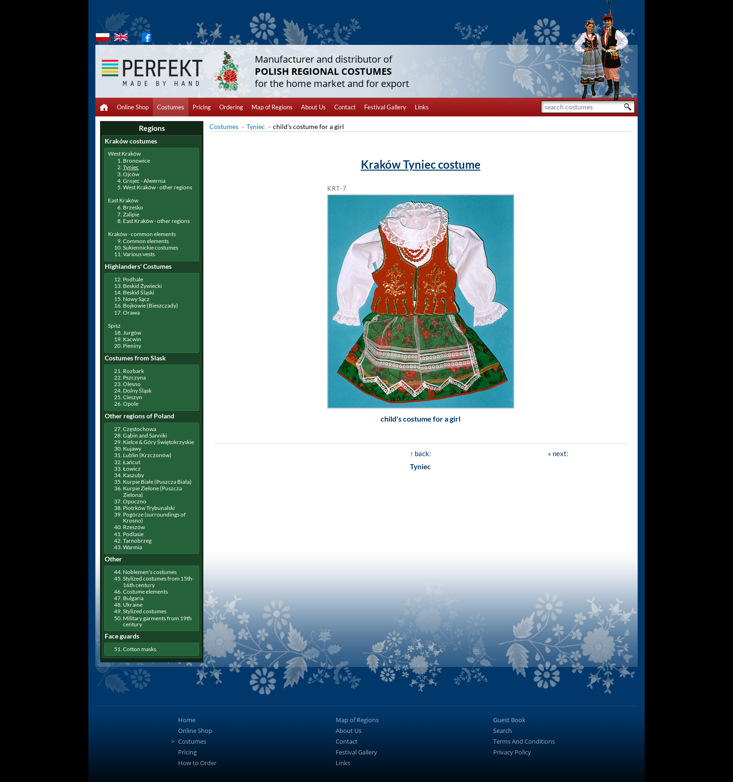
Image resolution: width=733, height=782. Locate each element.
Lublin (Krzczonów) (147, 455)
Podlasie (133, 534)
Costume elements (145, 591)
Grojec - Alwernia (144, 180)
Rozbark (133, 370)
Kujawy (132, 448)
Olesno (132, 383)
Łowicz (132, 468)
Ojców (131, 174)
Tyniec (255, 126)
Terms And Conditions (524, 741)
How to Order (197, 763)
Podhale (133, 279)
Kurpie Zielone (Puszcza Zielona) (152, 491)
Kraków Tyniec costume (421, 164)
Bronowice (136, 160)
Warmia (132, 547)
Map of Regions (272, 107)
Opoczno (134, 501)
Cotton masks (139, 649)
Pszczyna (134, 377)
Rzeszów (134, 527)
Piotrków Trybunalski (149, 507)
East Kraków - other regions (156, 220)
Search (502, 730)
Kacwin (132, 339)
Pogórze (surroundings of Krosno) (154, 517)
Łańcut (131, 462)
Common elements (146, 240)
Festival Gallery (385, 107)
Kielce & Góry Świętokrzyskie (158, 441)
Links (422, 107)
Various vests (139, 254)
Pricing (202, 107)
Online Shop (133, 107)
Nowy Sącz (136, 298)
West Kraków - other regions (157, 187)
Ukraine (133, 604)
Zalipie (131, 214)
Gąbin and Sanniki (145, 435)
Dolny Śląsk (137, 390)
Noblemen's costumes (150, 571)
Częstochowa (139, 428)
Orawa (131, 312)
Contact (345, 107)
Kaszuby (133, 475)
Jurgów (132, 332)
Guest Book (509, 720)
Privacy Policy (512, 752)
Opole (130, 403)
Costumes (170, 107)
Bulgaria (133, 598)
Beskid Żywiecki (142, 285)
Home (186, 720)
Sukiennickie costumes (150, 247)
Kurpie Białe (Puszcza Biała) (157, 481)
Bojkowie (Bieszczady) (150, 305)
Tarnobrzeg (137, 540)
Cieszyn (132, 397)
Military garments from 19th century (157, 621)
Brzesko (133, 207)
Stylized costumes (144, 611)
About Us (313, 107)
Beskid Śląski (138, 292)
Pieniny (132, 345)
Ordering (231, 107)
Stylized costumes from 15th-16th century (158, 581)
